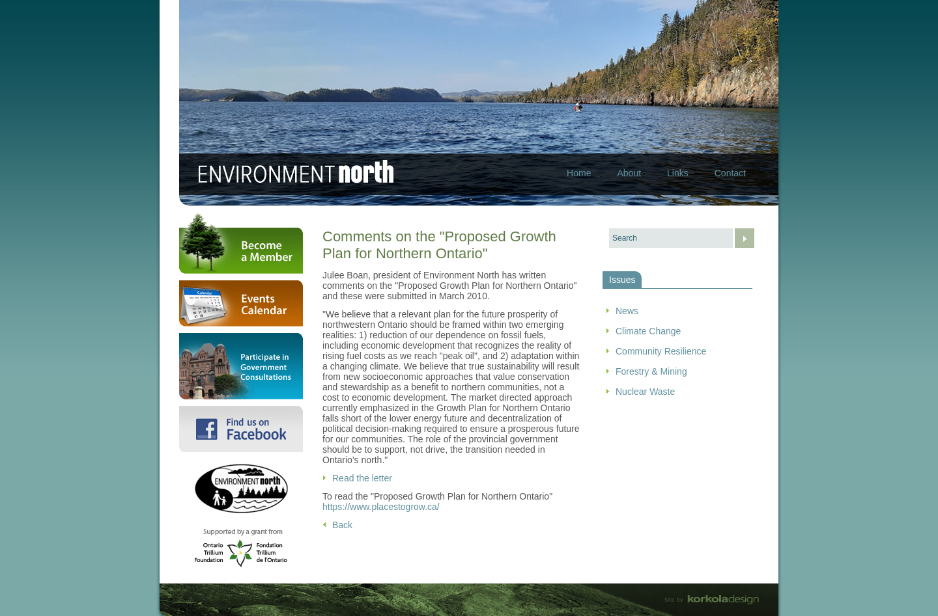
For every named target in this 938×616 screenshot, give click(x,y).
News (627, 311)
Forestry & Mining (651, 371)
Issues (622, 280)
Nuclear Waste (645, 391)
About (629, 173)
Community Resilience (661, 351)
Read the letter (362, 478)
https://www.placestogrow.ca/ (381, 507)
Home (579, 173)
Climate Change (648, 331)
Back (342, 525)
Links (678, 173)
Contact (730, 173)
